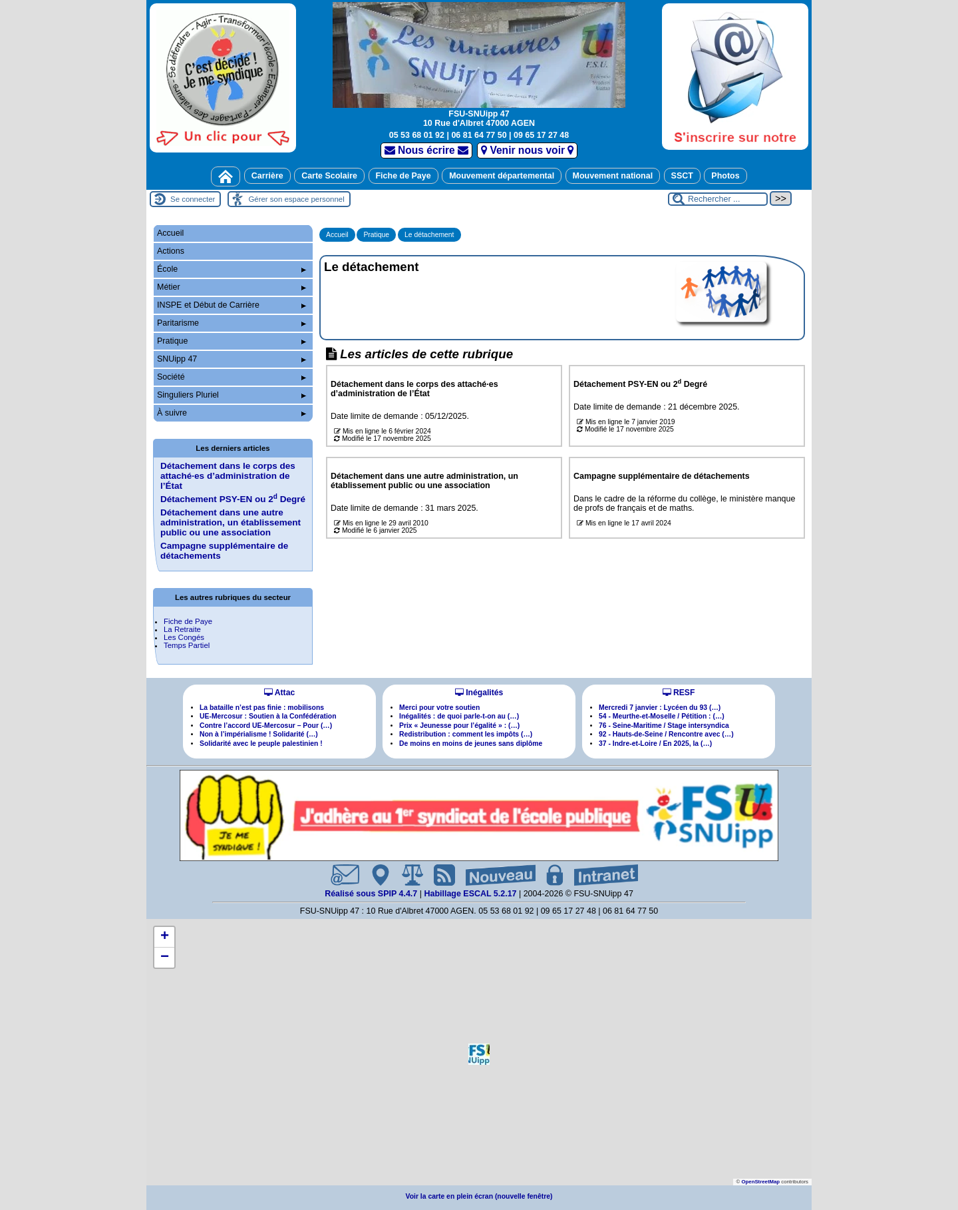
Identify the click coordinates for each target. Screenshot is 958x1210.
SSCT (682, 175)
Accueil (337, 234)
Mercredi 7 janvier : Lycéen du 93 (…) (659, 707)
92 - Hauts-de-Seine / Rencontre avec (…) (666, 734)
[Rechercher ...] (718, 199)
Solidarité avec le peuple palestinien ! (261, 743)
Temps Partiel (187, 645)
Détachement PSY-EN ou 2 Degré (232, 499)
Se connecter (192, 199)
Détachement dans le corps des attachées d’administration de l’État (227, 476)
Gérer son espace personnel (296, 199)
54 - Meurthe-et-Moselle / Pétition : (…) (661, 716)
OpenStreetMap (760, 1182)
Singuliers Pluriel (231, 395)
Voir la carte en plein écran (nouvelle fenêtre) (479, 1196)
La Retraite (182, 629)
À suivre (231, 413)
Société (231, 377)
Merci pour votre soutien (439, 707)
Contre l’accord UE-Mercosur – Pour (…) (266, 725)
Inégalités (479, 692)
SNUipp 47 (231, 359)
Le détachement (429, 234)
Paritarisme (231, 323)
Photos (725, 175)
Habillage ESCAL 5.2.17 (470, 893)
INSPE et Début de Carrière (231, 305)
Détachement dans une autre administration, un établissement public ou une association (230, 522)
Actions (170, 251)
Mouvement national (613, 175)
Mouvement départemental (501, 175)
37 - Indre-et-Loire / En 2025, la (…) (655, 743)
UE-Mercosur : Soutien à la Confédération (268, 716)
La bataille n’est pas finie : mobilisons (262, 707)
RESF (679, 692)
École (231, 269)
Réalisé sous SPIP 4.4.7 (372, 893)
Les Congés (184, 637)
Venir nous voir (527, 150)
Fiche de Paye (403, 175)
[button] (479, 1054)
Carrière (267, 175)
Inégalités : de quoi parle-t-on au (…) (459, 716)
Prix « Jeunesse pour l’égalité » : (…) (459, 725)
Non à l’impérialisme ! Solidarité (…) (259, 734)
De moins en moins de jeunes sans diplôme (470, 743)
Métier (231, 287)
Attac (279, 692)
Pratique (376, 234)
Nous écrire (427, 150)
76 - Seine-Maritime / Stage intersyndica (664, 725)
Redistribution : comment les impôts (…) (465, 734)
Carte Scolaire (329, 175)
